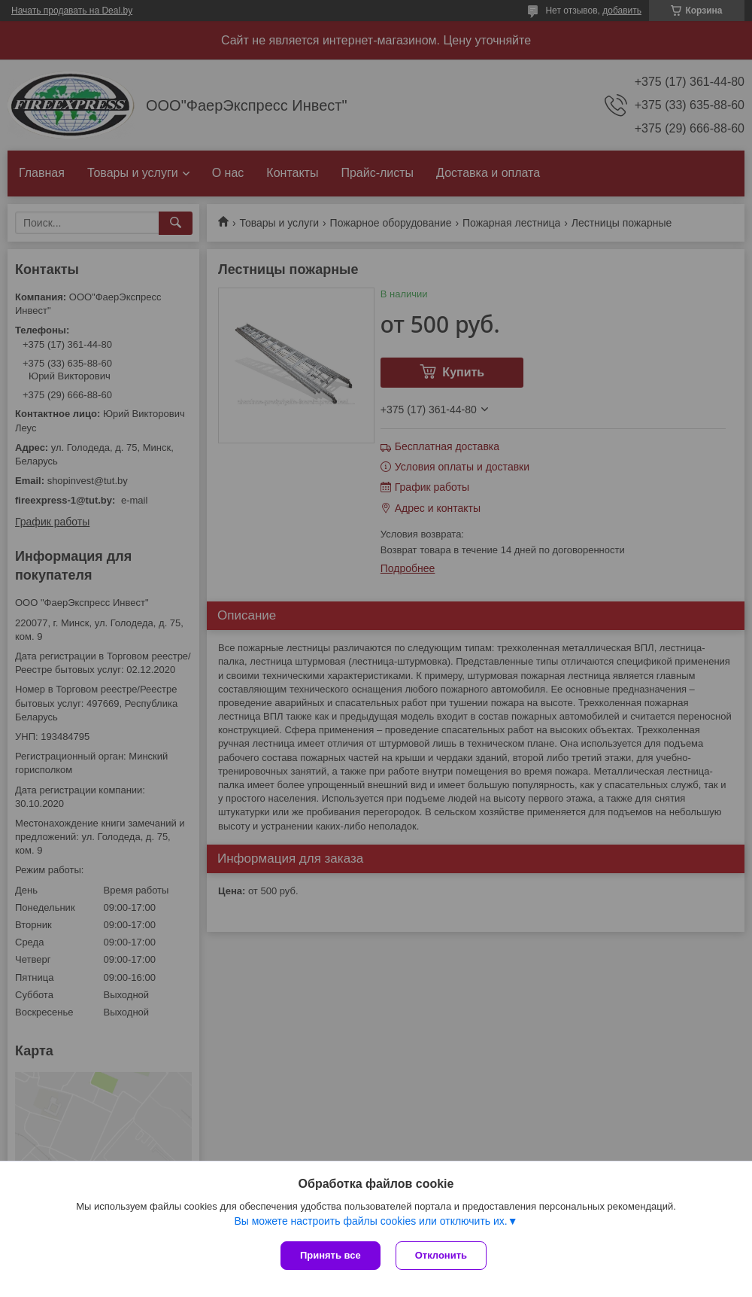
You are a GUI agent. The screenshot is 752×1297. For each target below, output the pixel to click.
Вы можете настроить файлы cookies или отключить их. (370, 1221)
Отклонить (441, 1255)
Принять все (330, 1255)
